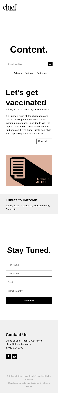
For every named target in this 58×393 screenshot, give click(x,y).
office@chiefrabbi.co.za (18, 344)
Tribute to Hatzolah (21, 200)
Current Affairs (41, 109)
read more (44, 141)
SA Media (11, 209)
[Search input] (27, 64)
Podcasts (42, 73)
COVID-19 (26, 109)
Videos (29, 73)
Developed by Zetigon (18, 383)
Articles (18, 73)
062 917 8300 (15, 347)
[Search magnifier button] (50, 64)
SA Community (41, 205)
